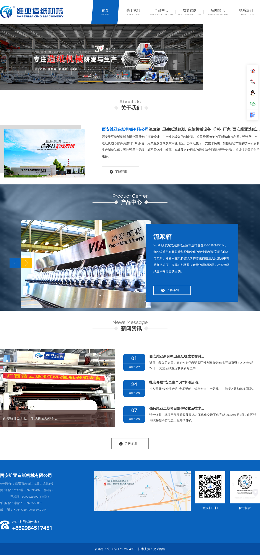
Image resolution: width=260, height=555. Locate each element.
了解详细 (121, 171)
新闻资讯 (218, 11)
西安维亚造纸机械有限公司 (125, 129)
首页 (105, 11)
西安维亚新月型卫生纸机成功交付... (57, 418)
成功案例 (190, 11)
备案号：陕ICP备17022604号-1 (116, 549)
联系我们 (246, 11)
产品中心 (161, 11)
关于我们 (133, 11)
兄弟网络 (159, 549)
